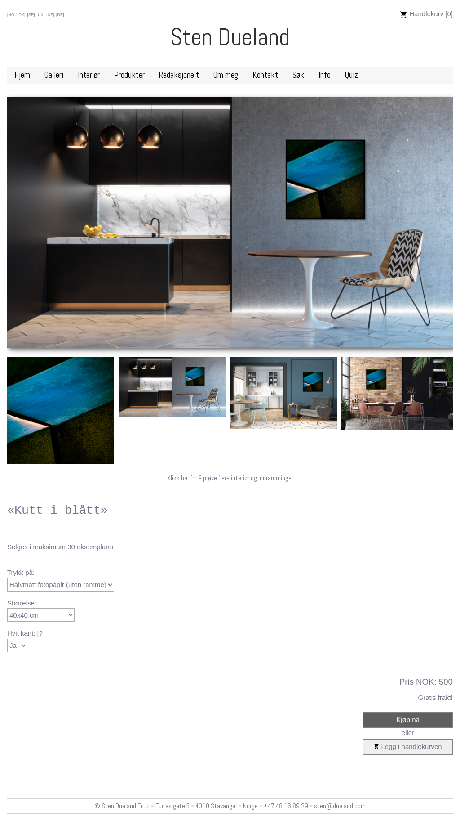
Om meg (225, 75)
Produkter (129, 75)
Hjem (22, 75)
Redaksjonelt (179, 75)
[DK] (22, 15)
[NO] (11, 15)
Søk (298, 75)
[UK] (41, 15)
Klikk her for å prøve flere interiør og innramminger (230, 478)
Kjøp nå (408, 719)
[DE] (60, 15)
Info (324, 75)
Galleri (53, 75)
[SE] (31, 15)
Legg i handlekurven (408, 747)
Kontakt (265, 75)
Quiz (351, 75)
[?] (41, 633)
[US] (50, 15)
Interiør (89, 75)
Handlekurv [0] (426, 14)
